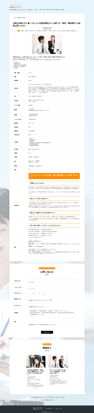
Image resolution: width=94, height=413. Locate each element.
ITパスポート (42, 314)
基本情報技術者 (33, 314)
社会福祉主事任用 (43, 310)
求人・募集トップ (49, 405)
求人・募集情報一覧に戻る (20, 17)
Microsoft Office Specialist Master (49, 312)
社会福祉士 (50, 310)
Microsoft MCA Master (35, 312)
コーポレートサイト (58, 405)
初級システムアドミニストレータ (62, 310)
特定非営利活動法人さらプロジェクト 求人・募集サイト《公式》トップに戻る (48, 394)
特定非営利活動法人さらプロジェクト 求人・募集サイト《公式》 (23, 9)
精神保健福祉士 (33, 310)
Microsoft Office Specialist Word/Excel (66, 312)
